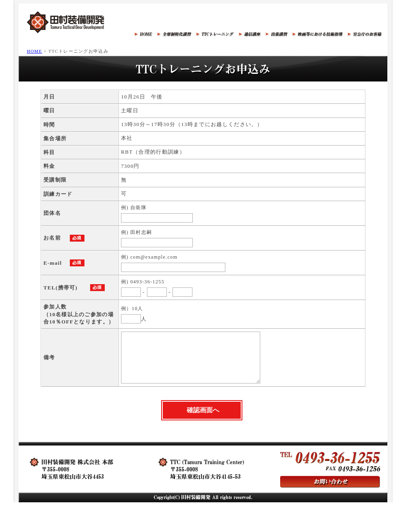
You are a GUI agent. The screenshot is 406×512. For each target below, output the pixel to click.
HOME (34, 51)
